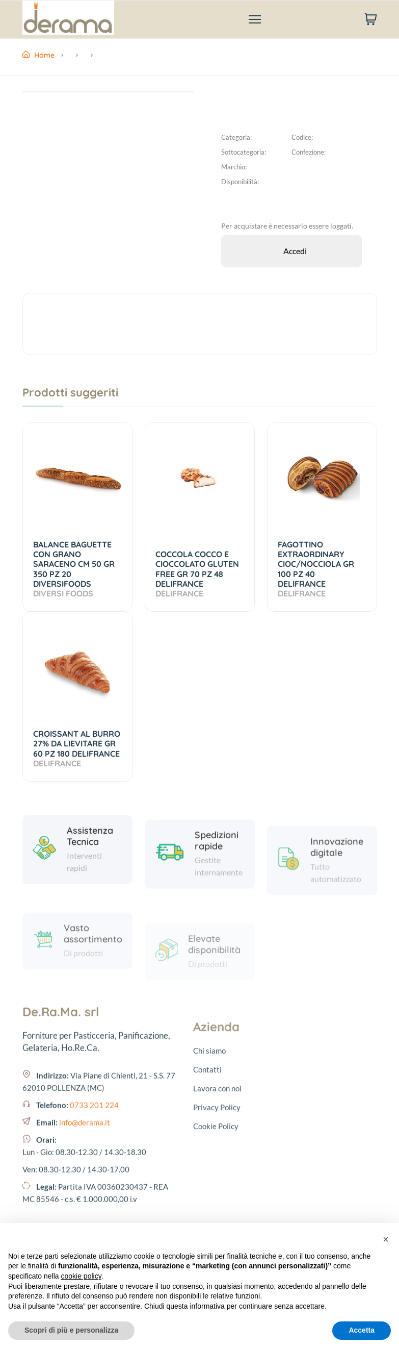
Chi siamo (209, 1196)
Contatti (207, 1215)
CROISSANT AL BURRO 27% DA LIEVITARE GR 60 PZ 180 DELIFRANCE (77, 748)
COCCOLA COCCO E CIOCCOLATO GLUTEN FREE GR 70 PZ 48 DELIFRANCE (197, 573)
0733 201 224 (94, 1208)
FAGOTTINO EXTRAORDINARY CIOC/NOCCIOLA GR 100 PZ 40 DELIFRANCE (316, 568)
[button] (386, 1239)
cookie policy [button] (81, 1276)
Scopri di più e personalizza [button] (71, 1330)
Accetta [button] (362, 1330)
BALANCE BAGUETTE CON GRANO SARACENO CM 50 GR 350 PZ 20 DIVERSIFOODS (74, 568)
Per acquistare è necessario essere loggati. (287, 225)
